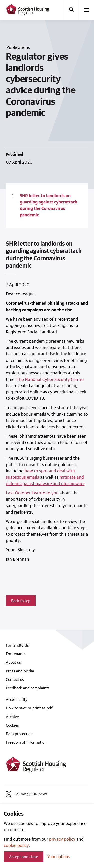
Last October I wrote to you (32, 492)
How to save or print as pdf (29, 708)
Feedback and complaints (28, 688)
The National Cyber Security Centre (50, 379)
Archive (12, 716)
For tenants (16, 653)
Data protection (19, 733)
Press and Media (20, 671)
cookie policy (16, 845)
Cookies (12, 725)
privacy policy (62, 839)
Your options (58, 856)
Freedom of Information (26, 742)
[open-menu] (86, 10)
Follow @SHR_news (27, 794)
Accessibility (16, 699)
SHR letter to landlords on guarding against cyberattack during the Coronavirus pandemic (48, 205)
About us (13, 662)
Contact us (15, 679)
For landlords (17, 645)
